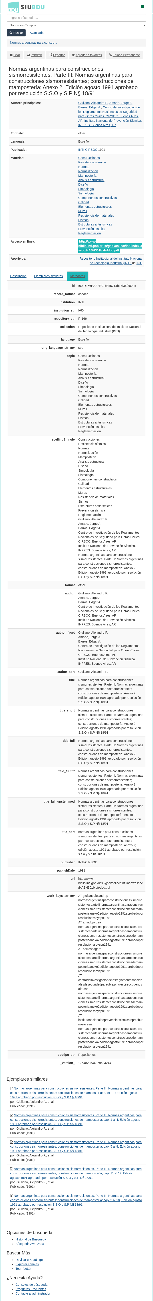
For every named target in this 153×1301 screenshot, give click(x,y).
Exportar (59, 55)
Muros (82, 211)
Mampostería (87, 175)
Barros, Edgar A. (89, 107)
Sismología (86, 193)
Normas (83, 167)
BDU (12, 6)
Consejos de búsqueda (31, 1284)
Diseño (83, 184)
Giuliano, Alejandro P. (93, 103)
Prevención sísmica (91, 229)
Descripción (18, 276)
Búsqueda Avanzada (30, 1244)
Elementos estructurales (95, 206)
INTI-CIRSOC (88, 149)
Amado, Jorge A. (121, 103)
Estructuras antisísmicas (95, 224)
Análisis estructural (91, 180)
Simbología (86, 189)
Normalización (88, 171)
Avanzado (37, 33)
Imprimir (36, 55)
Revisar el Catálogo (29, 1260)
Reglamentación (89, 233)
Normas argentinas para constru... (33, 42)
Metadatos (77, 276)
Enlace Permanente (126, 55)
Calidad (83, 202)
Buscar (16, 33)
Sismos (83, 220)
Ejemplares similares (48, 276)
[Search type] (76, 25)
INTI (139, 263)
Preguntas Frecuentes (31, 1289)
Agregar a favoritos (89, 55)
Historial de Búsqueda (31, 1239)
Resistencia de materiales (96, 215)
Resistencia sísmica (92, 162)
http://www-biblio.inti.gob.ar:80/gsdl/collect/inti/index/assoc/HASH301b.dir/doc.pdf (110, 246)
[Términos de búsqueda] (76, 18)
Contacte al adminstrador (33, 1293)
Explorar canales (27, 1264)
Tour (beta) (23, 1268)
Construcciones (89, 158)
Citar (17, 55)
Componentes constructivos (97, 198)
